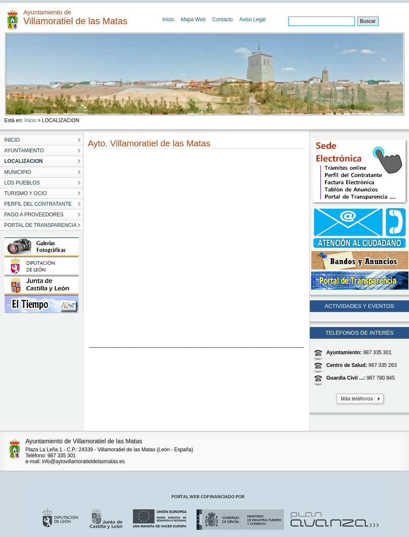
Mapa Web (193, 19)
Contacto (222, 19)
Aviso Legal (252, 19)
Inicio (168, 19)
